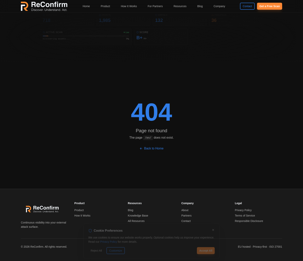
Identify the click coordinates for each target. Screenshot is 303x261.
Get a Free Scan (269, 6)
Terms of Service (245, 215)
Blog (200, 6)
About (184, 210)
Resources (180, 6)
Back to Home (151, 148)
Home (86, 6)
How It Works (129, 6)
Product (105, 6)
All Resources (136, 221)
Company (219, 6)
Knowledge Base (138, 215)
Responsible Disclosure (249, 221)
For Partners (155, 6)
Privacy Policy (243, 210)
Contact (247, 6)
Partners (186, 215)
